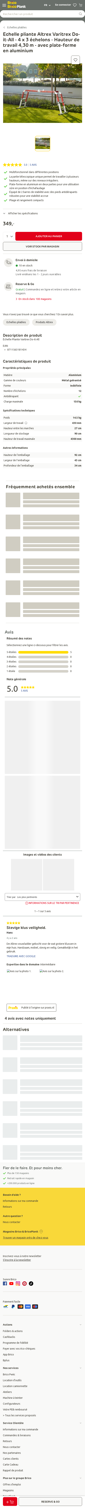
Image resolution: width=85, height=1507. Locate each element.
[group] (42, 1201)
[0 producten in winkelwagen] (80, 5)
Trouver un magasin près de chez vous (25, 1237)
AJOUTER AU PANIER (49, 236)
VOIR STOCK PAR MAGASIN (42, 246)
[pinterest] (24, 1283)
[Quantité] (8, 236)
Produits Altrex (44, 322)
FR (47, 5)
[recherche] (80, 14)
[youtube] (11, 1283)
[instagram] (18, 1283)
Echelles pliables (16, 322)
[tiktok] (31, 1283)
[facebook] (5, 1283)
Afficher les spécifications (20, 213)
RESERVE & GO (50, 1501)
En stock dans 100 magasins (33, 299)
